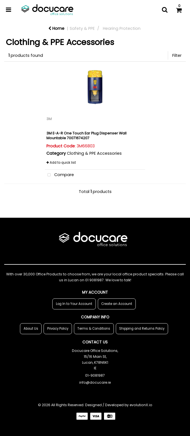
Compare (59, 175)
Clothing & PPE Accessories (94, 153)
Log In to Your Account (74, 304)
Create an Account (116, 304)
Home (56, 28)
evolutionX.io (141, 405)
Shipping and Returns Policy (141, 328)
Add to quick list (61, 162)
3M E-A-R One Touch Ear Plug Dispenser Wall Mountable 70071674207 (86, 135)
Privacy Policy (57, 328)
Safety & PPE (82, 28)
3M (49, 118)
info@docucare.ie (95, 382)
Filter (177, 55)
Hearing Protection (122, 28)
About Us (31, 328)
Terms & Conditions (93, 328)
